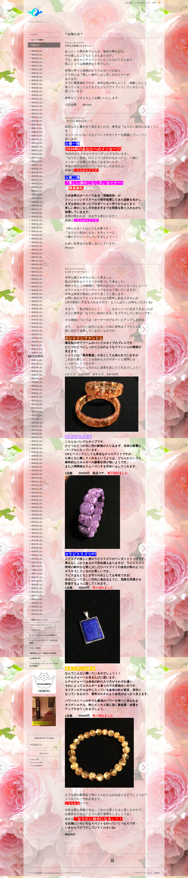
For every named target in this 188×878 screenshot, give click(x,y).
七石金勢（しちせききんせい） (48, 873)
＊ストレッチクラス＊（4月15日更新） (43, 641)
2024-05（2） (37, 132)
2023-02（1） (37, 183)
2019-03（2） (37, 345)
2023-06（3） (37, 168)
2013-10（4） (37, 577)
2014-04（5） (37, 555)
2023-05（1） (37, 172)
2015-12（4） (37, 485)
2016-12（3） (37, 441)
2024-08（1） (37, 124)
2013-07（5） (37, 588)
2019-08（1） (37, 327)
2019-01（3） (37, 352)
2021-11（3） (37, 231)
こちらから (72, 803)
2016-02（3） (37, 478)
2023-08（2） (37, 161)
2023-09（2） (37, 157)
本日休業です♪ (36, 744)
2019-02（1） (37, 349)
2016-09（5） (37, 452)
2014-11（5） (37, 529)
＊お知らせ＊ (35, 45)
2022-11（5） (37, 194)
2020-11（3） (37, 275)
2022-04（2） (37, 216)
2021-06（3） (37, 249)
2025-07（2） (37, 84)
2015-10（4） (37, 492)
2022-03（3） (37, 220)
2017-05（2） (37, 422)
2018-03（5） (37, 389)
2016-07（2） (37, 459)
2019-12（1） (37, 312)
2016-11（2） (37, 444)
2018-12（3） (37, 356)
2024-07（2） (37, 128)
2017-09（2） (37, 411)
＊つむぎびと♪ (35, 630)
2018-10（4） (37, 363)
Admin (157, 873)
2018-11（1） (37, 360)
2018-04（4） (37, 386)
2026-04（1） (37, 51)
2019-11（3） (37, 316)
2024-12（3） (37, 110)
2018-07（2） (37, 374)
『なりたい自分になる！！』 (79, 121)
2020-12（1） (37, 271)
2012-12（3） (37, 610)
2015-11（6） (37, 489)
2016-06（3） (37, 463)
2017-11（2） (37, 404)
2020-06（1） (37, 290)
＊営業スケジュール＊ (38, 620)
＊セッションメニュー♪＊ (40, 625)
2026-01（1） (37, 62)
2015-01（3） (37, 522)
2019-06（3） (37, 334)
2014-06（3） (37, 547)
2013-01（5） (37, 606)
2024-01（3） (37, 143)
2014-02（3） (37, 562)
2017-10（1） (37, 408)
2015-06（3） (37, 503)
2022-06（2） (37, 213)
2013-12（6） (37, 570)
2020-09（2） (37, 282)
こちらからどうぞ (85, 170)
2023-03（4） (37, 179)
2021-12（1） (37, 227)
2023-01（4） (37, 187)
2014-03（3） (37, 558)
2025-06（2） (37, 87)
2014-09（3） (37, 536)
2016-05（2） (37, 466)
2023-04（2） (37, 176)
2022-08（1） (37, 205)
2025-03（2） (37, 99)
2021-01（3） (37, 268)
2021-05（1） (37, 253)
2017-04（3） (37, 426)
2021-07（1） (37, 246)
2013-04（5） (37, 595)
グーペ (149, 873)
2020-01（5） (37, 308)
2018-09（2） (37, 367)
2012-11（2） (37, 614)
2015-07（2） (37, 500)
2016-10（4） (37, 448)
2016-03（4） (37, 474)
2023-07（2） (37, 165)
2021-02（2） (37, 264)
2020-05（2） (37, 294)
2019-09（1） (37, 323)
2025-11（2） (37, 69)
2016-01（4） (37, 481)
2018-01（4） (37, 397)
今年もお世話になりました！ (79, 46)
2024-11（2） (37, 113)
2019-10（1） (37, 319)
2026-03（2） (37, 54)
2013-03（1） (37, 599)
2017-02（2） (37, 433)
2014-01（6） (37, 566)
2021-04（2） (37, 257)
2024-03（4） (37, 135)
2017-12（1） (37, 400)
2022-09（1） (37, 202)
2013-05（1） (37, 592)
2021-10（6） (37, 235)
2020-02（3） (37, 305)
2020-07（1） (37, 286)
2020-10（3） (37, 279)
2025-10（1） (37, 73)
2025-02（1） (37, 102)
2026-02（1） (37, 58)
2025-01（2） (37, 106)
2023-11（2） (37, 150)
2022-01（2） (37, 224)
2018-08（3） (37, 371)
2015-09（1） (37, 496)
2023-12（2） (37, 146)
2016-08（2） (37, 455)
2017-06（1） (37, 419)
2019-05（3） (37, 338)
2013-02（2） (37, 603)
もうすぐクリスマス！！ (77, 272)
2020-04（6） (37, 297)
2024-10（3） (37, 117)
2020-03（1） (37, 301)
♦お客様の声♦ (35, 658)
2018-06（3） (37, 378)
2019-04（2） (37, 341)
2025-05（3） (37, 91)
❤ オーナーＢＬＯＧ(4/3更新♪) (42, 635)
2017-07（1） (37, 415)
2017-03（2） (37, 430)
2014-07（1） (37, 544)
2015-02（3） (37, 518)
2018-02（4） (37, 393)
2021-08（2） (37, 242)
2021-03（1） (37, 260)
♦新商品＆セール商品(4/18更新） (43, 653)
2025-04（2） (37, 95)
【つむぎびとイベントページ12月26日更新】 (43, 665)
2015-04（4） (37, 511)
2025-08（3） (37, 80)
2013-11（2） (37, 573)
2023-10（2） (37, 154)
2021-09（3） (37, 238)
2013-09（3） (37, 581)
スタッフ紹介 (35, 648)
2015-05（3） (37, 507)
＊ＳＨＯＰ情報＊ (37, 40)
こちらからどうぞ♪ (86, 220)
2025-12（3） (37, 65)
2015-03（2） (37, 514)
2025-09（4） (37, 76)
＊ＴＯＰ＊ (34, 35)
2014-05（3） (37, 551)
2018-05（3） (37, 382)
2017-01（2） (37, 437)
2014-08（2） (37, 540)
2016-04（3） (37, 470)
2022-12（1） (37, 190)
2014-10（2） (37, 533)
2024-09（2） (37, 121)
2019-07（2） (37, 330)
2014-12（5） (37, 525)
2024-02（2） (37, 139)
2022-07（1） (37, 209)
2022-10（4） (37, 198)
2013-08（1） (37, 584)
